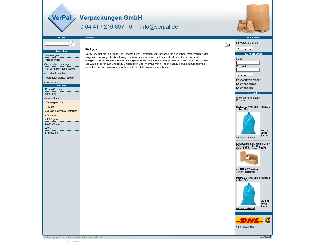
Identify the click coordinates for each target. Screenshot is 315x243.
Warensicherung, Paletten (60, 77)
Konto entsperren (246, 83)
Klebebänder (52, 59)
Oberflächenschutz (56, 73)
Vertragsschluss (55, 102)
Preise (50, 106)
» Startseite (88, 37)
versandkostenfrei (245, 137)
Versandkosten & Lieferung (61, 110)
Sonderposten (53, 82)
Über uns (50, 93)
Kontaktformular (54, 89)
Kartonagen (52, 55)
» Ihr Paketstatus (245, 226)
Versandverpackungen (58, 64)
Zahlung (51, 115)
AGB (48, 128)
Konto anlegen (244, 87)
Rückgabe (52, 119)
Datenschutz (52, 123)
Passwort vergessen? (248, 80)
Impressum (51, 132)
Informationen (53, 98)
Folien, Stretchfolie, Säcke (60, 68)
